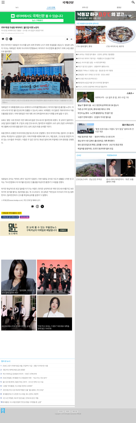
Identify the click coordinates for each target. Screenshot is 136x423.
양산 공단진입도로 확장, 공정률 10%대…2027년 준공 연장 (100, 145)
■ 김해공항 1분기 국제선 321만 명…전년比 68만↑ (93, 74)
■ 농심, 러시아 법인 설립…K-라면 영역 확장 (90, 62)
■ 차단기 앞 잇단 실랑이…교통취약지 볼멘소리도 (92, 66)
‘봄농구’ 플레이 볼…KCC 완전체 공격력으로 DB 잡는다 (98, 105)
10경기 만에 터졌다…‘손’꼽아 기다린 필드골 (94, 117)
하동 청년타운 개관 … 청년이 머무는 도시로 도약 (96, 137)
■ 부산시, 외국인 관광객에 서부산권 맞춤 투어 (91, 87)
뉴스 (17, 7)
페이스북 (75, 411)
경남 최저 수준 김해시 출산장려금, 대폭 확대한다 (96, 141)
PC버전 (61, 411)
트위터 (67, 411)
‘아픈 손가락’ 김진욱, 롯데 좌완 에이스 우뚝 (94, 109)
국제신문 (3, 411)
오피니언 (85, 7)
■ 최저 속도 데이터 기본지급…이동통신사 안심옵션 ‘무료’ (95, 58)
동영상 (119, 7)
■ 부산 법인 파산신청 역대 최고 (86, 79)
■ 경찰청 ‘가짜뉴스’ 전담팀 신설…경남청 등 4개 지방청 (94, 70)
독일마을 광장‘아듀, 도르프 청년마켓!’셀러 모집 (95, 149)
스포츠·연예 (51, 7)
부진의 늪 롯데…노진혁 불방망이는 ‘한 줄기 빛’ (95, 113)
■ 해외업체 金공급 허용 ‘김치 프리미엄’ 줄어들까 (92, 83)
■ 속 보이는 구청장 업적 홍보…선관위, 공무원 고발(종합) (95, 54)
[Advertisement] (37, 161)
